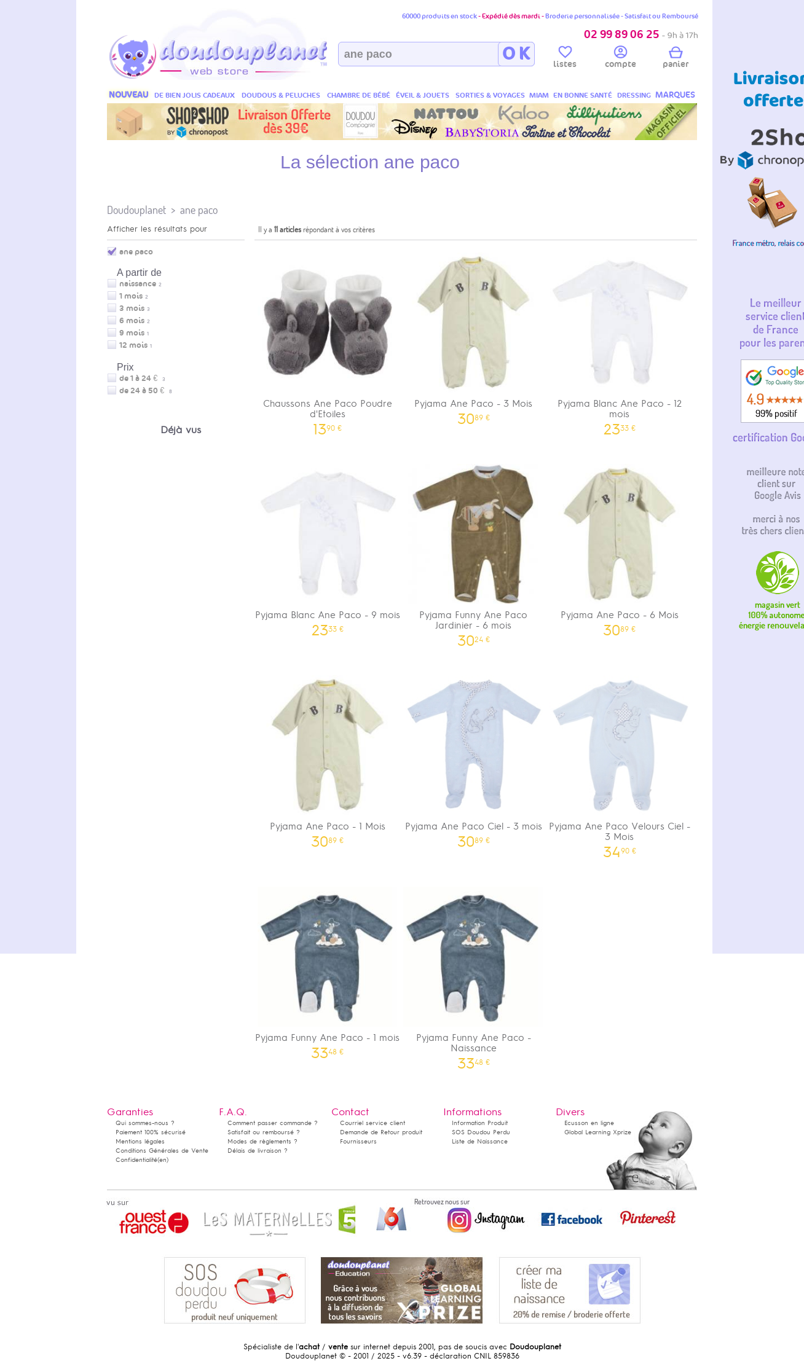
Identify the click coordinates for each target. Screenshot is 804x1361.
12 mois (133, 345)
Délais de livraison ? (257, 1150)
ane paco (199, 210)
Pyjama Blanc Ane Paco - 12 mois (619, 340)
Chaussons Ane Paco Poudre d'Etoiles (327, 340)
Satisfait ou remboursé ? (263, 1132)
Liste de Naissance (480, 1141)
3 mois (131, 308)
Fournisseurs (358, 1141)
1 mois (131, 296)
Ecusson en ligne (589, 1123)
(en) (162, 1159)
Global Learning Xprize (597, 1132)
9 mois (131, 333)
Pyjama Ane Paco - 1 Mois (327, 757)
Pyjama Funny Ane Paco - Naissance (474, 974)
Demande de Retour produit (381, 1132)
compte (620, 59)
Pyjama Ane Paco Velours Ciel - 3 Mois (619, 762)
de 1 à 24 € (142, 378)
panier (675, 59)
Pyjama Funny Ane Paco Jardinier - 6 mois (474, 551)
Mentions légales (140, 1141)
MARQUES (675, 95)
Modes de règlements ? (262, 1141)
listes (565, 59)
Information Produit (480, 1123)
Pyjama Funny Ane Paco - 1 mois (327, 969)
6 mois (131, 321)
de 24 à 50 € (145, 391)
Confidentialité (136, 1159)
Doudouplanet (136, 210)
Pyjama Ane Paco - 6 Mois (619, 546)
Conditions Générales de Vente (162, 1150)
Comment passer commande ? (272, 1123)
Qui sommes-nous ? (145, 1123)
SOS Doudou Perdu (481, 1132)
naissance (137, 284)
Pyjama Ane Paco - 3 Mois (474, 335)
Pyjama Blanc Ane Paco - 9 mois (327, 546)
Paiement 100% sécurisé (151, 1132)
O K (516, 54)
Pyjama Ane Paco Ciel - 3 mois (474, 757)
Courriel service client (372, 1123)
